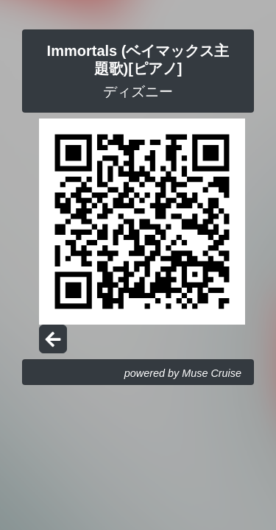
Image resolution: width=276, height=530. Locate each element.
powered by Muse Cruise (182, 373)
